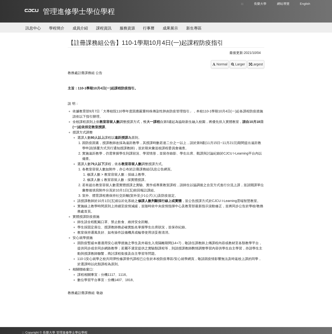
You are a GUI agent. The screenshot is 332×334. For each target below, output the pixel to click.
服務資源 (127, 28)
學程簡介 (56, 28)
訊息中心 (33, 28)
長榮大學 (260, 4)
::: (242, 4)
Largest (256, 64)
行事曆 (148, 28)
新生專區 (194, 28)
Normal (219, 64)
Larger (238, 64)
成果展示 (170, 28)
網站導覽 (283, 4)
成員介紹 (80, 28)
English (305, 4)
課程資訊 (103, 28)
